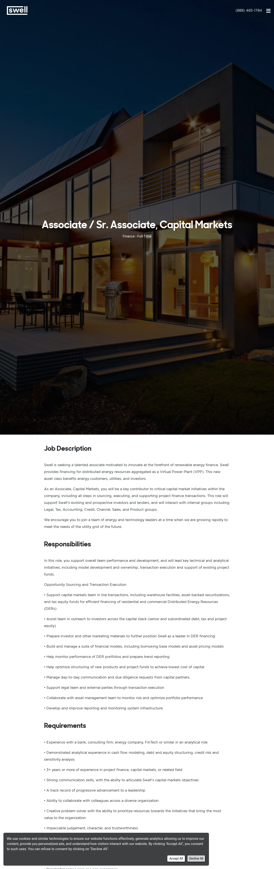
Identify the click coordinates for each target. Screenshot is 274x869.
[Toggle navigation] (268, 10)
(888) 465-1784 (248, 10)
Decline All (196, 858)
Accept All (176, 858)
